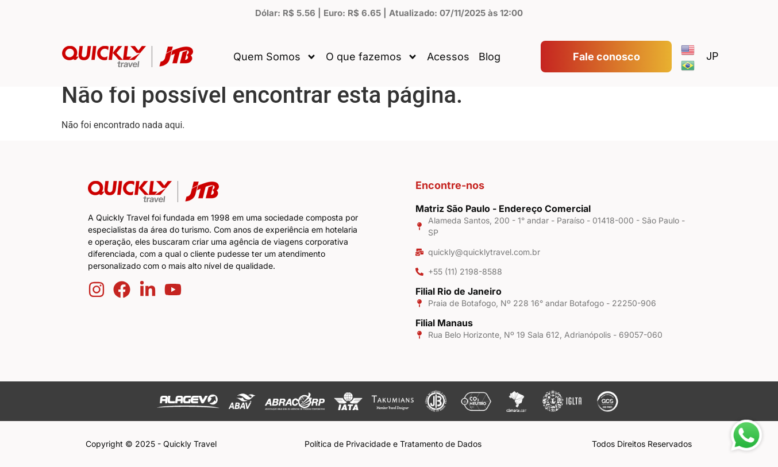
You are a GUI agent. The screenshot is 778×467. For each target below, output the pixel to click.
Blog (489, 57)
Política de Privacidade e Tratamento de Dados (393, 444)
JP (712, 56)
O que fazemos (372, 57)
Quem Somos (275, 57)
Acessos (448, 57)
